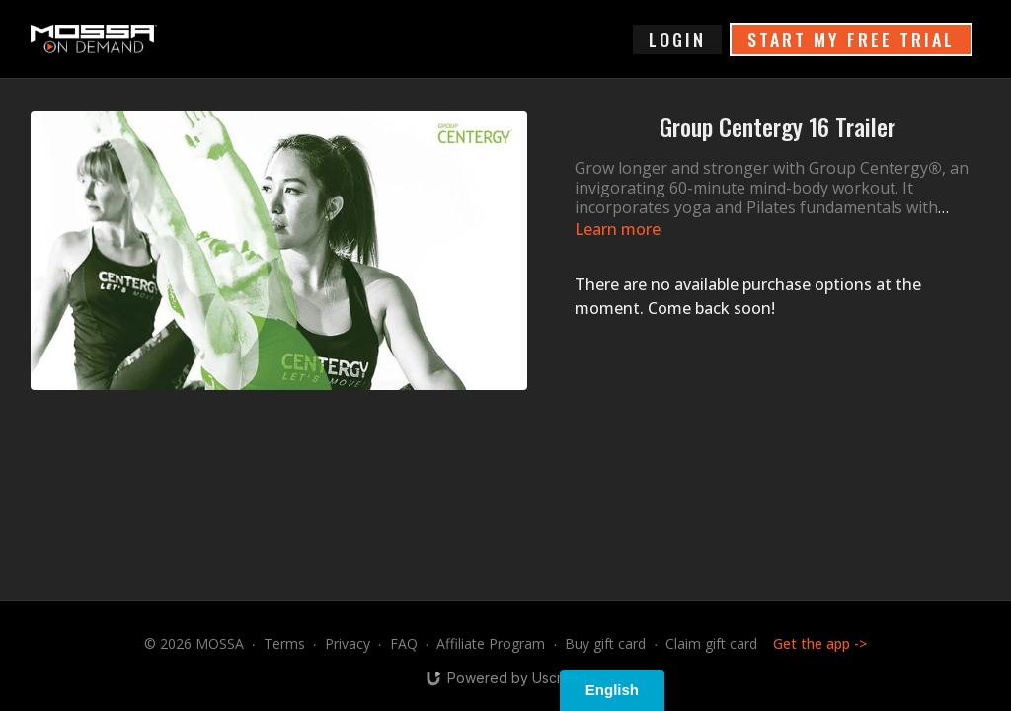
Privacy (347, 643)
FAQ (404, 643)
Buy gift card (605, 643)
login (677, 39)
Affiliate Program (490, 643)
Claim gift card (711, 643)
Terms (284, 643)
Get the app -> (820, 643)
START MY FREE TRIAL (851, 39)
